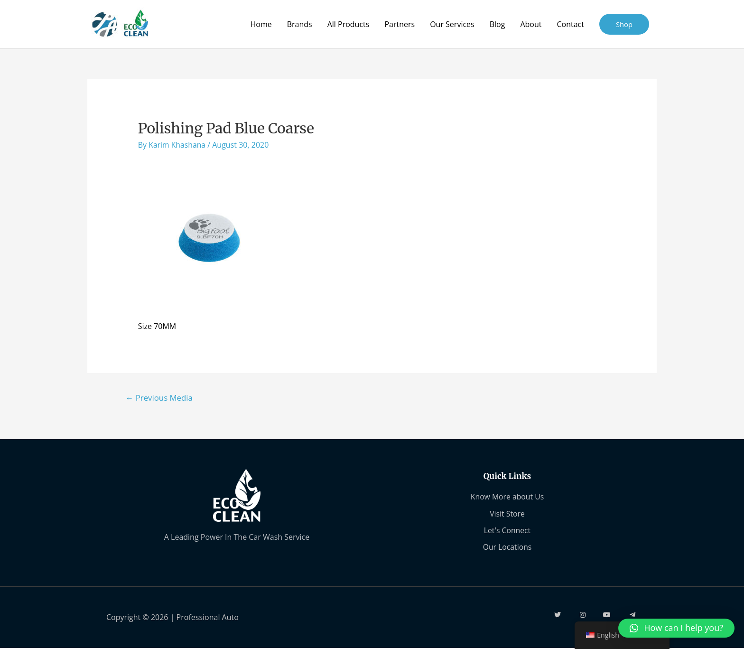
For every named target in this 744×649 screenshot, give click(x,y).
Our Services (452, 24)
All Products (348, 24)
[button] (676, 628)
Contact (570, 24)
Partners (399, 24)
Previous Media (160, 397)
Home (260, 24)
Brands (299, 24)
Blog (497, 24)
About (530, 24)
